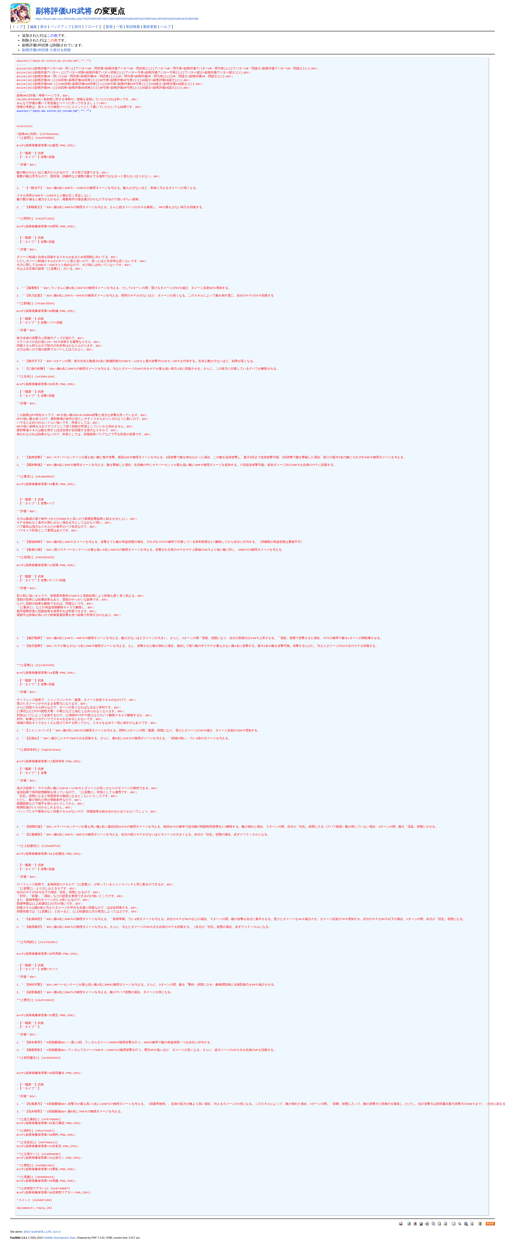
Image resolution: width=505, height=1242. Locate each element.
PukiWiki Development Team (59, 1237)
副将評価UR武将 (63, 11)
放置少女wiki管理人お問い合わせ (42, 1231)
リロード (91, 27)
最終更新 (150, 27)
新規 (109, 27)
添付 (77, 27)
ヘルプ (165, 27)
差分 (43, 27)
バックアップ (60, 27)
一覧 (119, 27)
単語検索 (133, 27)
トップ (17, 27)
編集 (33, 27)
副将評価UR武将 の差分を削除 (46, 50)
